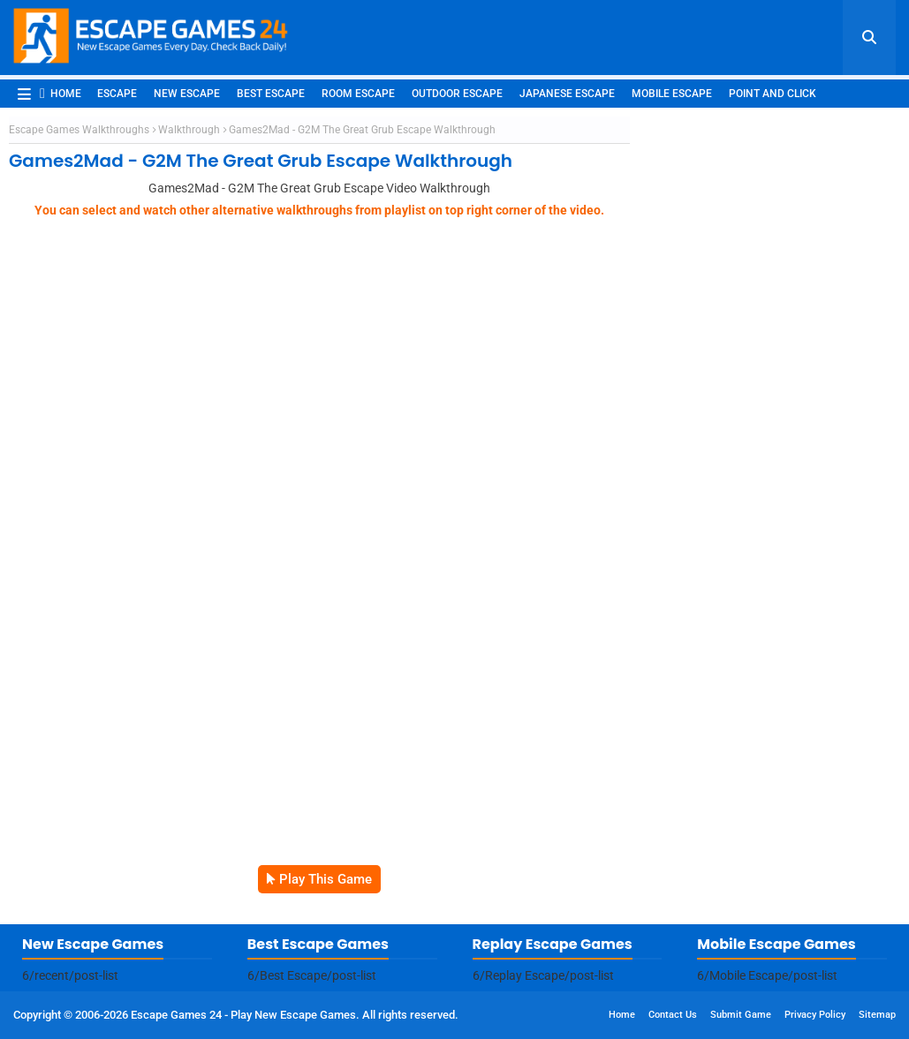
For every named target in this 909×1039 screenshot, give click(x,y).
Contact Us (672, 1014)
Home (60, 93)
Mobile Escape (672, 93)
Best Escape (271, 93)
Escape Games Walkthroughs (79, 130)
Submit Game (740, 1014)
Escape (117, 93)
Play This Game (325, 879)
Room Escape (358, 93)
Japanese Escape (567, 93)
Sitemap (877, 1014)
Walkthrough (189, 130)
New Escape (187, 93)
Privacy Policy (814, 1014)
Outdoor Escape (457, 93)
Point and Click (772, 93)
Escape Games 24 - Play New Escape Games (243, 1014)
